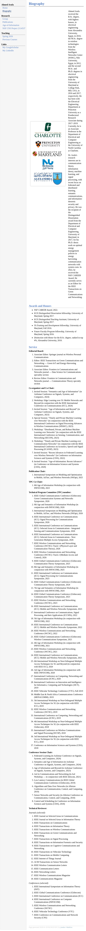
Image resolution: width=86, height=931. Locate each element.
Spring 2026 (7, 36)
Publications (7, 22)
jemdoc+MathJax (66, 927)
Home (5, 8)
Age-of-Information (10, 25)
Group (5, 19)
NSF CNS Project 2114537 (13, 28)
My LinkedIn (8, 50)
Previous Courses (9, 39)
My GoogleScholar (10, 47)
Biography (6, 11)
